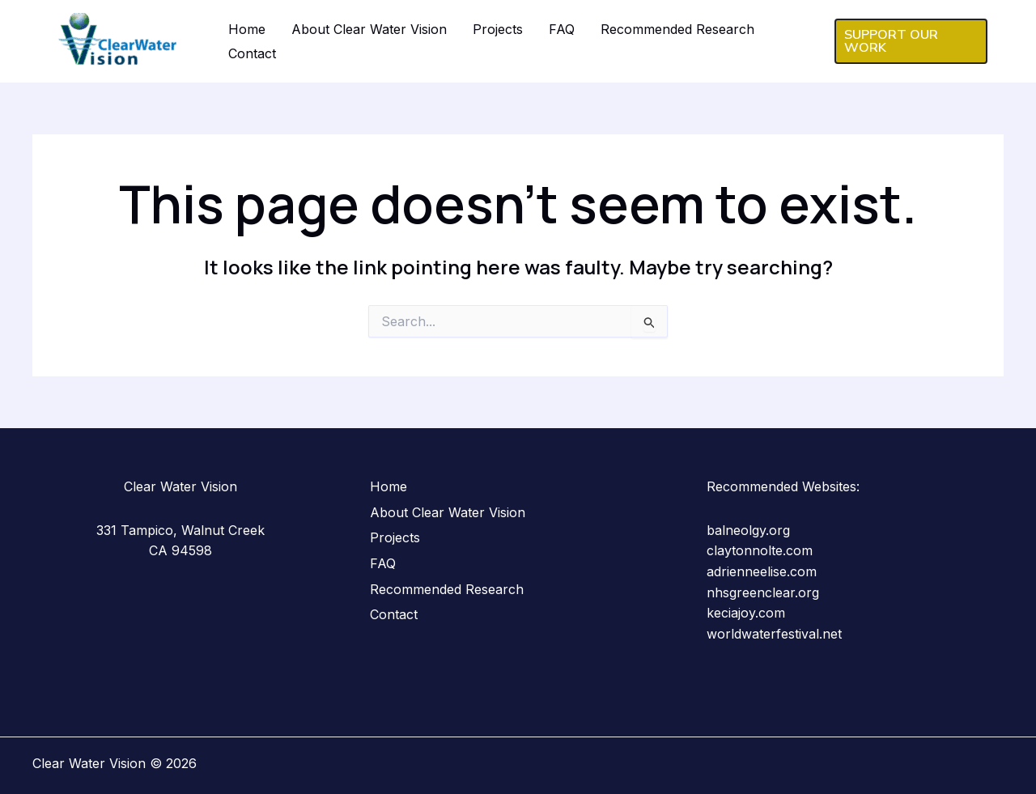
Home (246, 29)
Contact (252, 53)
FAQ (562, 29)
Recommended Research (677, 29)
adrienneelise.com (762, 571)
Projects (498, 29)
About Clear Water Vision (369, 29)
